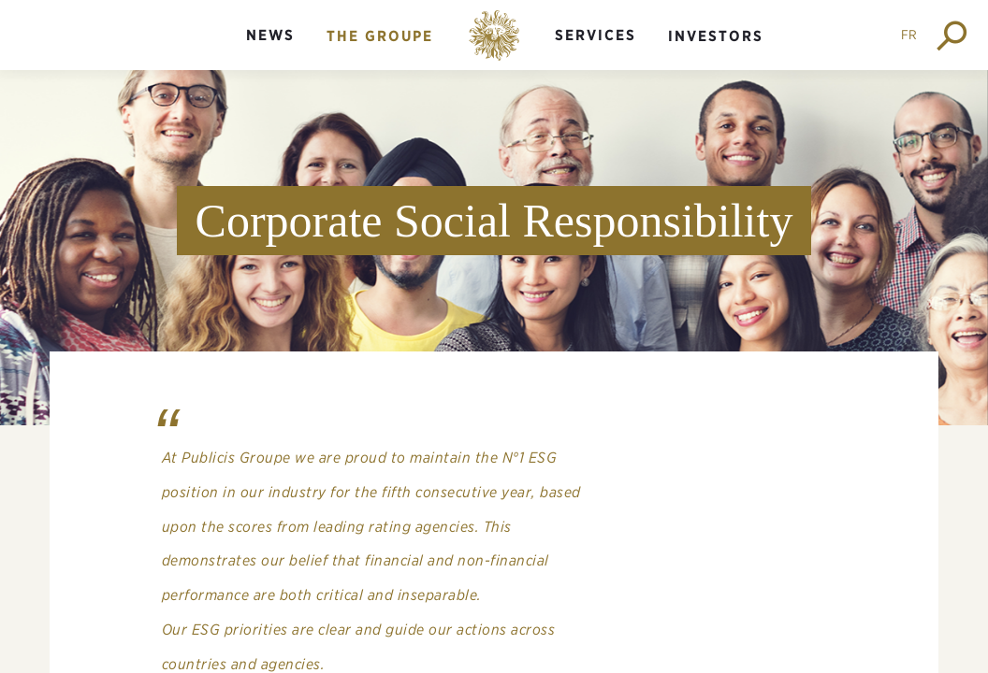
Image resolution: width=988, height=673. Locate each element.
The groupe (380, 36)
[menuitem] (270, 51)
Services (595, 35)
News (270, 35)
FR (909, 34)
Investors (715, 36)
